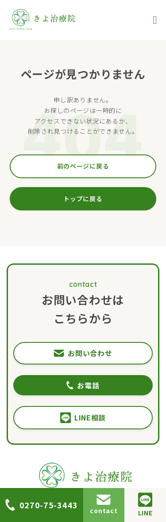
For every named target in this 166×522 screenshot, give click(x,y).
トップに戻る (82, 198)
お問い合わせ (83, 353)
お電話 (82, 385)
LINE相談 (83, 417)
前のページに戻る (83, 165)
